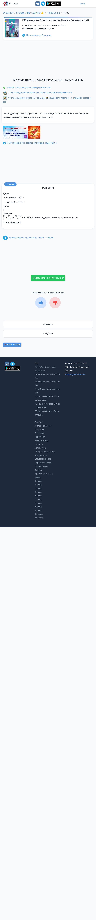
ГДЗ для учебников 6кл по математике (47, 406)
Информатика (41, 440)
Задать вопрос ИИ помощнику (48, 278)
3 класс (38, 488)
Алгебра (39, 422)
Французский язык (44, 474)
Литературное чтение (45, 451)
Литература (40, 448)
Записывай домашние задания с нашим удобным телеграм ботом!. (37, 92)
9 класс (38, 510)
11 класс (39, 518)
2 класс (38, 484)
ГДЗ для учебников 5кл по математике (47, 398)
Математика (41, 455)
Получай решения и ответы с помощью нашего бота (30, 143)
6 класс (38, 499)
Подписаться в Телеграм (36, 35)
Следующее (48, 334)
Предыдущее (48, 324)
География (40, 433)
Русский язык (41, 466)
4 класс (38, 492)
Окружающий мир (43, 462)
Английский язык (43, 426)
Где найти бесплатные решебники (45, 369)
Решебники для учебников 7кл (47, 391)
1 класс (38, 481)
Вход (82, 3)
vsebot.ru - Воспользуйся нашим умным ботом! (27, 87)
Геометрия (40, 437)
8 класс (38, 506)
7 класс (38, 503)
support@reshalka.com (75, 374)
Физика (38, 470)
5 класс (38, 496)
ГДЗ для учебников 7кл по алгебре (47, 413)
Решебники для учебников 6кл (47, 384)
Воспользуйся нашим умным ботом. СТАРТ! (28, 238)
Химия (38, 477)
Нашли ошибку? (12, 345)
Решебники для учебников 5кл (47, 376)
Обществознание (43, 459)
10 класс (39, 514)
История (39, 444)
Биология (39, 429)
